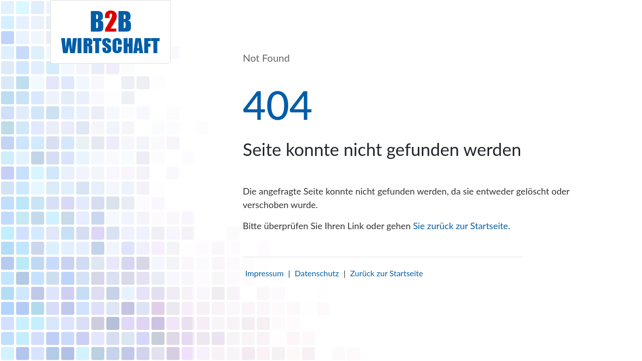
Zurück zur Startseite (386, 273)
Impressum (264, 273)
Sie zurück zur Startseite (460, 225)
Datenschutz (317, 273)
